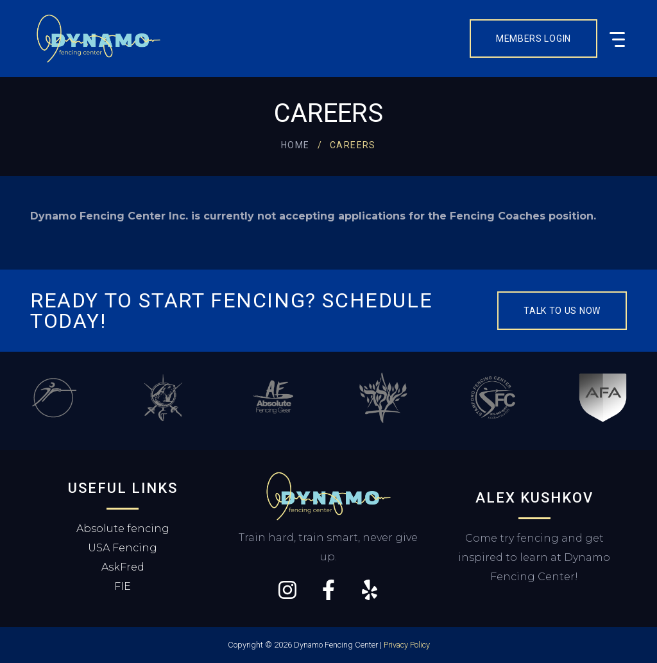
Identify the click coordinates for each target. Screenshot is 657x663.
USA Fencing (122, 548)
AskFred (122, 567)
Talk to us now (562, 311)
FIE (122, 586)
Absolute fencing (122, 528)
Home (295, 145)
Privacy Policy (407, 645)
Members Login (533, 38)
